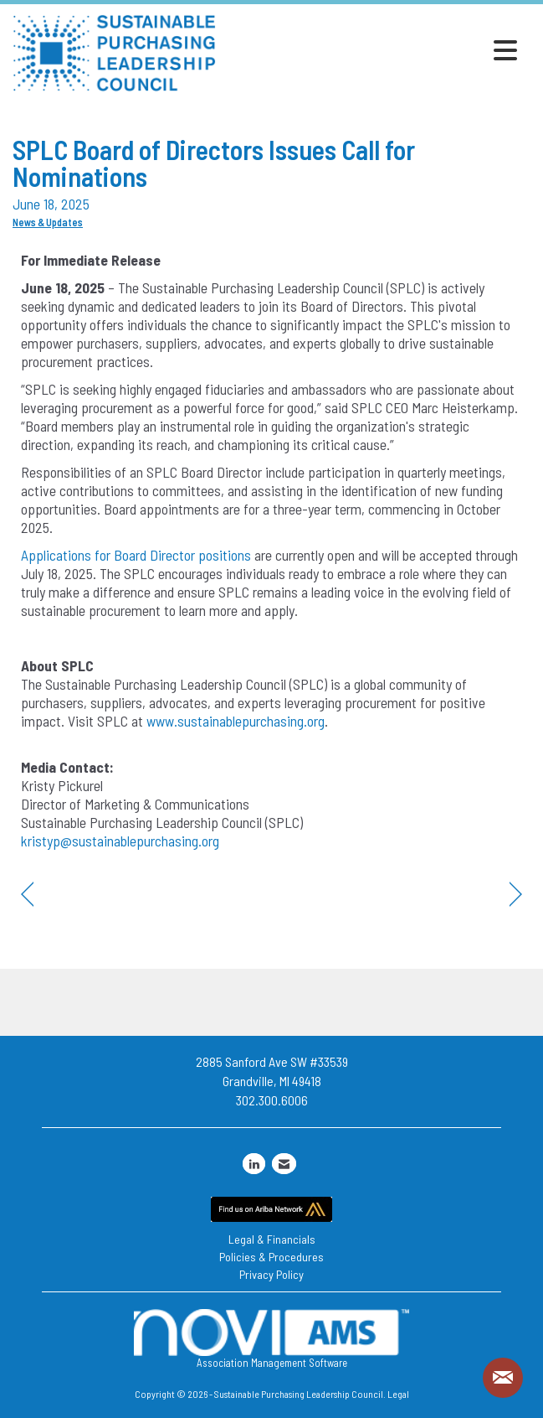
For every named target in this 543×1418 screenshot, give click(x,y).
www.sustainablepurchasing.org (235, 721)
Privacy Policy (271, 1274)
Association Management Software (271, 1339)
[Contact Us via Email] (284, 1163)
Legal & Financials (271, 1239)
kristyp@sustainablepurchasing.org (120, 840)
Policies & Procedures (271, 1257)
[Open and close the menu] (371, 50)
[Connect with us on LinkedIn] (254, 1163)
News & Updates (48, 222)
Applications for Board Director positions (136, 555)
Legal (398, 1394)
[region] (516, 894)
